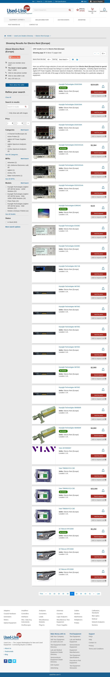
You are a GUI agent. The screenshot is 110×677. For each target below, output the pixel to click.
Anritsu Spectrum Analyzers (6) (15, 150)
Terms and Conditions (96, 649)
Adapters (7, 610)
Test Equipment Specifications (75, 656)
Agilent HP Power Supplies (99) (15, 140)
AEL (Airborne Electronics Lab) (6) (17, 166)
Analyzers (42, 610)
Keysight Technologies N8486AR (70, 407)
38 (76, 594)
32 (50, 594)
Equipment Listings (17, 20)
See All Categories (11, 154)
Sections (95, 625)
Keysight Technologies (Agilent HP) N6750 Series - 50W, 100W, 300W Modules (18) (16, 196)
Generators (7, 617)
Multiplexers (78, 620)
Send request (98, 92)
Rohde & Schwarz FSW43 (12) (16, 211)
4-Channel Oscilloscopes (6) (16, 134)
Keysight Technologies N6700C (69, 286)
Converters (42, 614)
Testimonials (8, 651)
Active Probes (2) (12, 136)
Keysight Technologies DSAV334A (70, 84)
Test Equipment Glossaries (75, 667)
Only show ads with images (17, 113)
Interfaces (24, 617)
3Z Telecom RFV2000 (66, 529)
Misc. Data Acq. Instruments (26, 621)
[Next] (94, 594)
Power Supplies (62, 625)
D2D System (55, 665)
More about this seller (17, 85)
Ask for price (98, 112)
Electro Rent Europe (43, 36)
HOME (10, 36)
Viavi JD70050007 (65, 448)
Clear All (8, 97)
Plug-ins (42, 625)
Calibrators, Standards (96, 612)
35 (63, 594)
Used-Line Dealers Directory (24, 36)
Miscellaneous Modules (44, 621)
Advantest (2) (11, 162)
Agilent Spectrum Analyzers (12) (15, 145)
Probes (76, 623)
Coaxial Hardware (10, 614)
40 (85, 594)
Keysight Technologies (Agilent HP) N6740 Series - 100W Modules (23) (16, 189)
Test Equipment (75, 636)
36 (68, 594)
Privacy (91, 646)
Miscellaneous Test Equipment (63, 621)
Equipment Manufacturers (74, 651)
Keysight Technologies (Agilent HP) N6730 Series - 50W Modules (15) (16, 206)
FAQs (91, 636)
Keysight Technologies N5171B (69, 266)
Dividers (77, 614)
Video (84, 1)
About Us (7, 648)
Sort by (54, 59)
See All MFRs (10, 179)
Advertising (54, 668)
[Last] (98, 594)
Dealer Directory (42, 20)
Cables (76, 610)
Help (90, 639)
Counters (60, 614)
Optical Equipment (10, 623)
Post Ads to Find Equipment (75, 662)
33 (54, 594)
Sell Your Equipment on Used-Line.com (57, 641)
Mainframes (78, 617)
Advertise (82, 20)
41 (90, 594)
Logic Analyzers (62, 617)
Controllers (25, 614)
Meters (6, 620)
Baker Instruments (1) (13, 175)
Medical (94, 619)
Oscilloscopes (26, 625)
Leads (41, 617)
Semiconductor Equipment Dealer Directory (57, 660)
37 (72, 594)
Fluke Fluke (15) (12, 201)
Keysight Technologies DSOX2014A (71, 145)
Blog (6, 654)
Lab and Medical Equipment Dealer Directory (57, 652)
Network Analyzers (98, 622)
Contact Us (33, 24)
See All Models (10, 214)
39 (81, 594)
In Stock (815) (11, 222)
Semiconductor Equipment (75, 646)
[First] (41, 594)
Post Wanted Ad (14, 24)
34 (59, 594)
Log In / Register (98, 1)
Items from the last (39, 59)
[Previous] (46, 594)
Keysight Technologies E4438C (69, 226)
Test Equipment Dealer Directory (58, 646)
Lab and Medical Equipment (75, 641)
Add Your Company (57, 636)
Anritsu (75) (10, 173)
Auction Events (63, 20)
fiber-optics (95, 616)
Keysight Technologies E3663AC (70, 205)
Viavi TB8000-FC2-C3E (67, 468)
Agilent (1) (10, 170)
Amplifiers (24, 610)
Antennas (60, 610)
